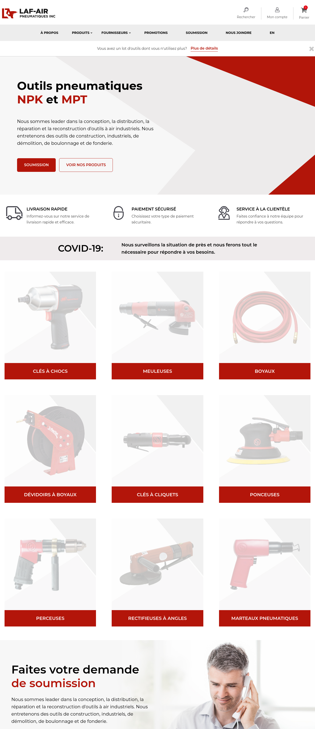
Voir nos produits (86, 165)
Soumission (196, 33)
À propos (49, 33)
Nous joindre (239, 33)
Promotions (156, 33)
